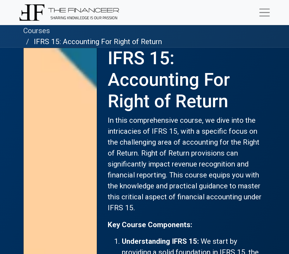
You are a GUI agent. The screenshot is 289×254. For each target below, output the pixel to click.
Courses (36, 30)
